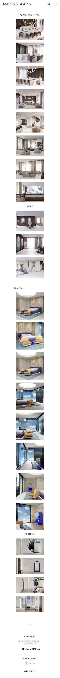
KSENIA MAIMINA (17, 4)
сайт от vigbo (30, 671)
